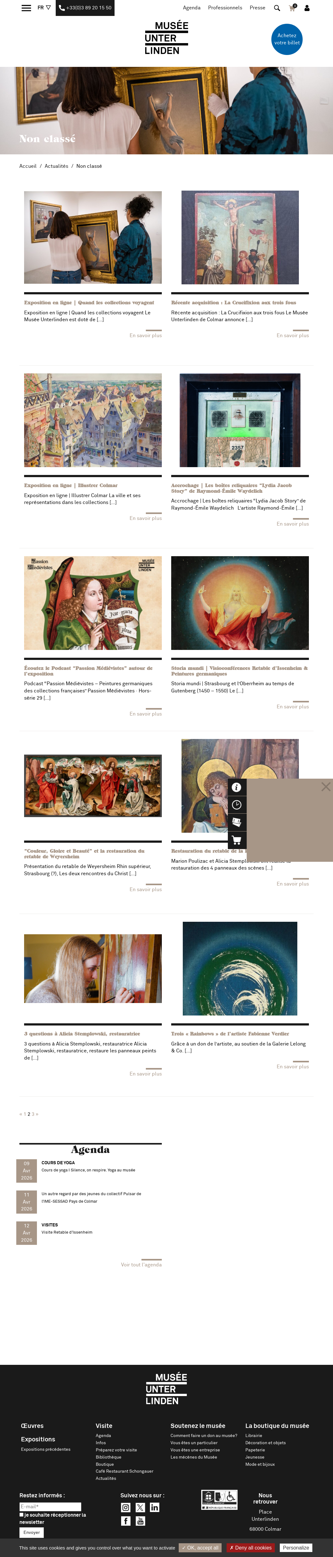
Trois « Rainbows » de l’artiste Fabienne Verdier (230, 1034)
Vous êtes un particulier (194, 1443)
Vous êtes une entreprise (195, 1450)
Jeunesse (254, 1457)
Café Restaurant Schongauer (124, 1471)
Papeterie (255, 1450)
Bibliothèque (108, 1457)
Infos (101, 1443)
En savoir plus (146, 335)
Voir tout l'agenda (141, 1264)
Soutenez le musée (198, 1426)
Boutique (105, 1464)
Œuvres (32, 1426)
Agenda (192, 7)
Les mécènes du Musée (194, 1457)
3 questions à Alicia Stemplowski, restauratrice (82, 1034)
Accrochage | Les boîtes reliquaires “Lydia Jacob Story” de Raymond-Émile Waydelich (231, 488)
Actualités (56, 166)
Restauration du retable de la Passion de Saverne (231, 851)
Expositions (38, 1439)
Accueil (28, 166)
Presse (257, 7)
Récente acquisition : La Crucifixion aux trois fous (233, 303)
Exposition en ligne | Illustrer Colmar (70, 485)
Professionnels (225, 7)
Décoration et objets (265, 1443)
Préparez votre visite (116, 1450)
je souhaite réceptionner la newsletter (52, 1519)
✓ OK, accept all (200, 1547)
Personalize (296, 1547)
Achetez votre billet (287, 39)
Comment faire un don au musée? (204, 1436)
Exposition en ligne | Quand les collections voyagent (89, 303)
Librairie (253, 1436)
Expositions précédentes (45, 1449)
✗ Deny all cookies (251, 1547)
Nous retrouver (265, 1499)
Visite (104, 1426)
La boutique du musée (277, 1426)
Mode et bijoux (260, 1464)
